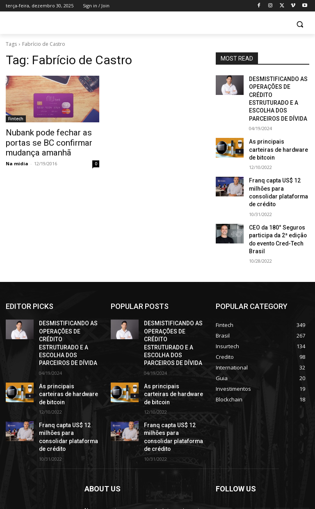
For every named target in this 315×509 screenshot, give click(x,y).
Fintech (15, 119)
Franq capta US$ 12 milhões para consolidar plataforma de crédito (276, 163)
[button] (299, 24)
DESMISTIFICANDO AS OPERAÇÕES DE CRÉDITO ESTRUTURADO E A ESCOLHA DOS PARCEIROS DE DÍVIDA (278, 92)
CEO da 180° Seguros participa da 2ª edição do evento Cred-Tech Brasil (277, 199)
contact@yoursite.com (140, 472)
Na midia (17, 160)
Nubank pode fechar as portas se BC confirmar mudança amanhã (52, 141)
